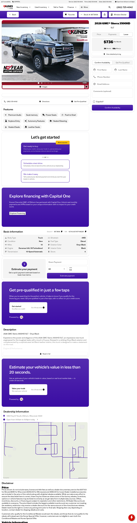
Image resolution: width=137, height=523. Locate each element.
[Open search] (109, 7)
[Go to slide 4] (48, 83)
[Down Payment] (67, 262)
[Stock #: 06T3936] (90, 14)
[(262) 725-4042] (11, 101)
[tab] (98, 34)
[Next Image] (85, 53)
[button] (8, 53)
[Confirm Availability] (112, 107)
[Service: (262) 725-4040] (75, 1)
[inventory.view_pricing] (112, 54)
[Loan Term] (57, 269)
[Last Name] (123, 70)
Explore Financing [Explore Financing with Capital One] (17, 213)
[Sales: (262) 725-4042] (105, 1)
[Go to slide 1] (38, 83)
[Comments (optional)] (112, 93)
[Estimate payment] (67, 276)
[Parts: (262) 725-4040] (91, 1)
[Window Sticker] (119, 14)
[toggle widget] (131, 517)
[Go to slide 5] (51, 83)
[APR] (78, 269)
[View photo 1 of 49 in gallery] (45, 53)
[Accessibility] (6, 1)
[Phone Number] (112, 77)
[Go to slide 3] (45, 83)
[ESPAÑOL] (16, 1)
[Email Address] (112, 84)
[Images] (43, 87)
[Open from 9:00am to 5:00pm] (125, 1)
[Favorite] (70, 14)
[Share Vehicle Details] (104, 14)
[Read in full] (45, 354)
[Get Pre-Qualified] (79, 101)
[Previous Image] (5, 53)
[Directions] (44, 101)
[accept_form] (97, 101)
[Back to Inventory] (13, 14)
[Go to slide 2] (41, 83)
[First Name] (102, 70)
